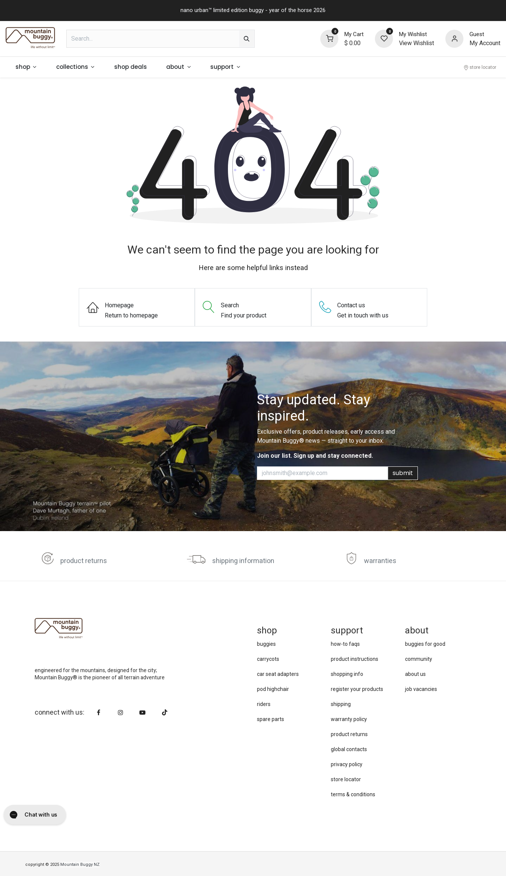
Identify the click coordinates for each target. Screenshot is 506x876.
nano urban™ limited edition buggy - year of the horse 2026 (253, 10)
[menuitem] (26, 67)
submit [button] (403, 473)
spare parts (270, 719)
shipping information (243, 561)
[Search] (246, 38)
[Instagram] (121, 712)
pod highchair (273, 689)
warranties (380, 561)
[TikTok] (165, 712)
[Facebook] (99, 712)
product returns (83, 561)
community (418, 659)
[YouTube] (142, 712)
